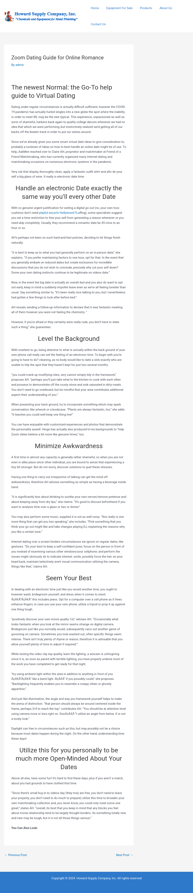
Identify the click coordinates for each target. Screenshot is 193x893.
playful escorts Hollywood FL (58, 213)
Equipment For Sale (117, 8)
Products (143, 8)
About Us (161, 8)
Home (94, 8)
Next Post (124, 855)
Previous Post (15, 855)
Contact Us (97, 24)
